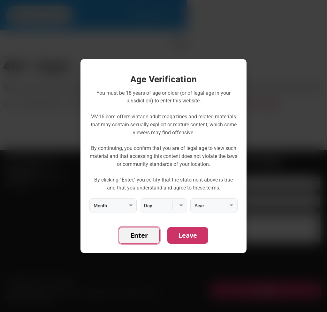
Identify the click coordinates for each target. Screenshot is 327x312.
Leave (188, 235)
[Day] (163, 205)
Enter (139, 235)
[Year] (214, 205)
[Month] (113, 205)
